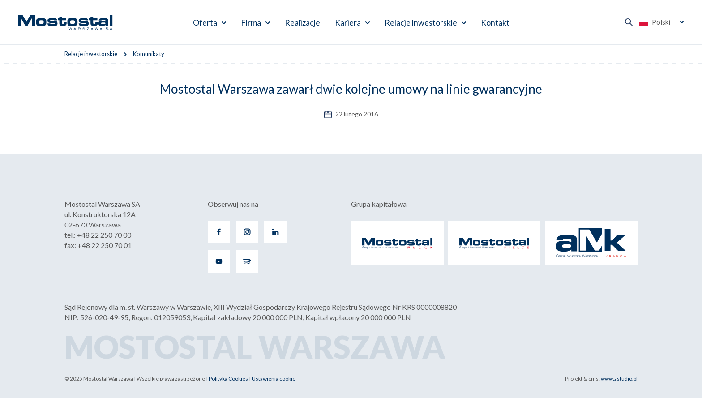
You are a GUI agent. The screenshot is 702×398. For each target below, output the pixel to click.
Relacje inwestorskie (421, 22)
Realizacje (302, 22)
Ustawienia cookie (273, 378)
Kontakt (495, 22)
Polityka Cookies (228, 378)
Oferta (205, 22)
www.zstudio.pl (619, 378)
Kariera (348, 22)
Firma (251, 22)
